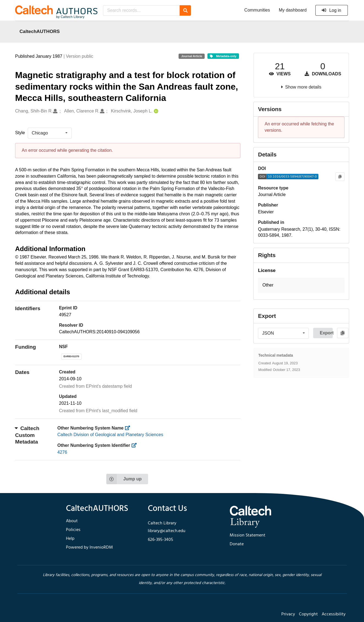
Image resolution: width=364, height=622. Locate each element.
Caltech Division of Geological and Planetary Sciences (110, 434)
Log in (331, 10)
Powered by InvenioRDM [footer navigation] (89, 547)
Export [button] (326, 333)
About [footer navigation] (72, 521)
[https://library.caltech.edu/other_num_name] (129, 428)
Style (20, 132)
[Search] (185, 10)
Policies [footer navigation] (73, 529)
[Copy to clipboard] (339, 176)
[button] (301, 285)
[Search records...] (141, 10)
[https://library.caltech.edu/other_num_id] (135, 445)
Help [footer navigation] (70, 538)
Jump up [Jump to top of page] (124, 479)
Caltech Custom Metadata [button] (27, 435)
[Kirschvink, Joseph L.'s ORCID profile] (155, 111)
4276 (62, 452)
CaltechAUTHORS (40, 31)
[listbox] (50, 133)
